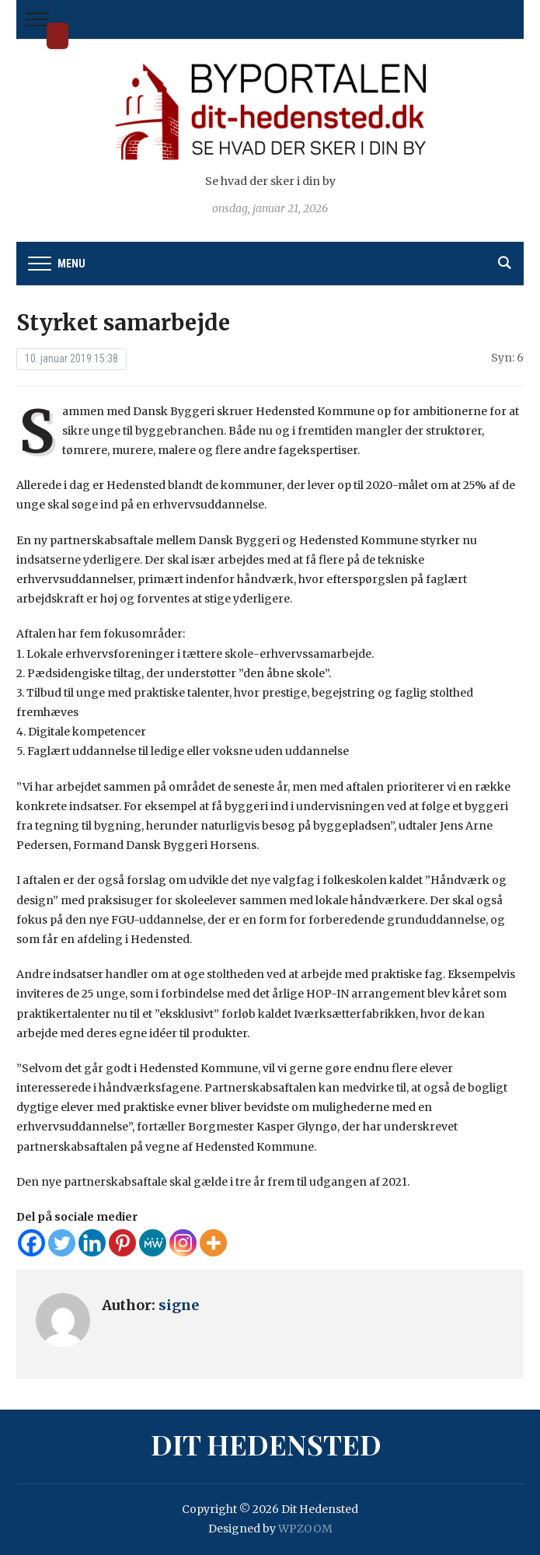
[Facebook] (31, 1242)
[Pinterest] (122, 1242)
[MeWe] (152, 1242)
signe (179, 1305)
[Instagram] (183, 1242)
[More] (213, 1242)
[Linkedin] (92, 1242)
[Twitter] (61, 1242)
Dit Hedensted (57, 36)
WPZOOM (305, 1529)
